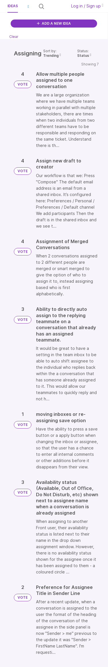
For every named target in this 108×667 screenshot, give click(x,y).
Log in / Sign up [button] (87, 5)
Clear (13, 36)
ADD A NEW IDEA (54, 23)
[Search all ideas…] (55, 6)
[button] (28, 6)
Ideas (12, 6)
